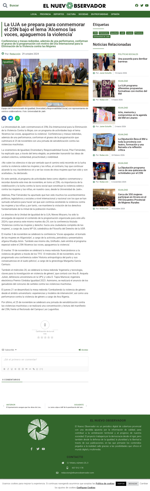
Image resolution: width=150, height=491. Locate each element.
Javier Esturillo (106, 73)
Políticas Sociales (128, 54)
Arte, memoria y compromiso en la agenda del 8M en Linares (132, 115)
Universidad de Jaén (102, 37)
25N (95, 33)
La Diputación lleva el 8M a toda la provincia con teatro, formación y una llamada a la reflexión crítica (132, 144)
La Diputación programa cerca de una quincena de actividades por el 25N (132, 170)
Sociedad (83, 14)
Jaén (122, 33)
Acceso (83, 350)
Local (34, 14)
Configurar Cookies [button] (86, 487)
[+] (45, 369)
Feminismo (103, 33)
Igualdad (8, 61)
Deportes (59, 14)
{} (41, 369)
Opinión (115, 14)
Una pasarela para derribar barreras (132, 60)
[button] (3, 118)
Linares (130, 33)
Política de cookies (105, 483)
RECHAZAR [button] (133, 484)
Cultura (71, 14)
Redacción (15, 54)
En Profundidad (99, 14)
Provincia (45, 14)
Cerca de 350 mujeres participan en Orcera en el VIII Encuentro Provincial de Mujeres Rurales (132, 198)
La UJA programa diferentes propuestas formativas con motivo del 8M (132, 89)
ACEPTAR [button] (121, 484)
